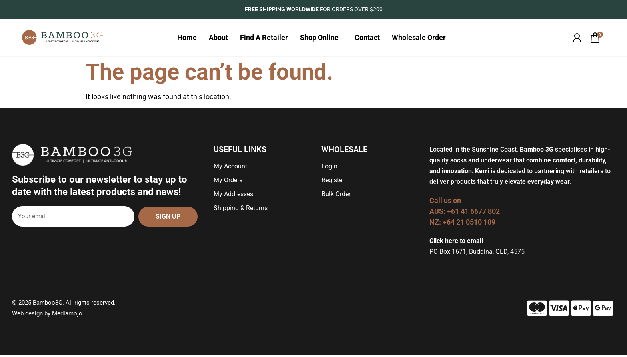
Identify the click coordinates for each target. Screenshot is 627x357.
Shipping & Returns (241, 210)
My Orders (228, 182)
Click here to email (456, 243)
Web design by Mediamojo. (48, 315)
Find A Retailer (264, 38)
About (218, 38)
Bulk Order (336, 196)
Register (332, 182)
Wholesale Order (421, 38)
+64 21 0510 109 (469, 224)
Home (187, 38)
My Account (230, 168)
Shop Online (321, 38)
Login (329, 168)
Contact (367, 38)
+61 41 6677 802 (474, 213)
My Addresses (233, 196)
